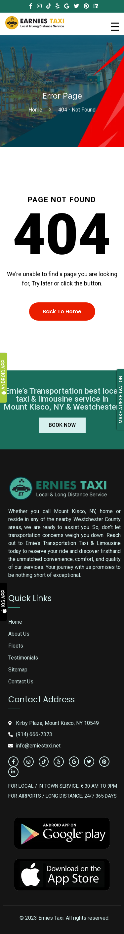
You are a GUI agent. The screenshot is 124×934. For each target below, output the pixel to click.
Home (36, 110)
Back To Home (62, 311)
